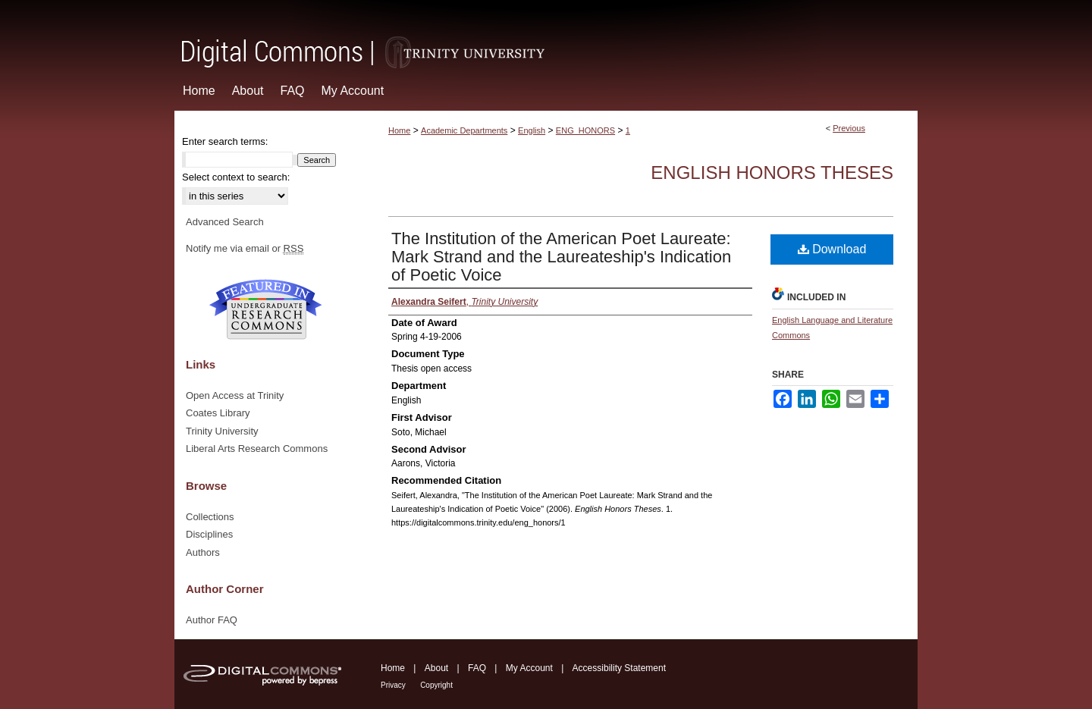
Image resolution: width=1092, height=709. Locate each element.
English (531, 130)
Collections (210, 516)
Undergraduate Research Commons (265, 309)
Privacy (393, 685)
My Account (529, 668)
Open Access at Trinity (235, 395)
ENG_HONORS (585, 130)
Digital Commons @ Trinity (546, 35)
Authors (203, 552)
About (436, 668)
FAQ (477, 668)
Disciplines (209, 534)
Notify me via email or (244, 249)
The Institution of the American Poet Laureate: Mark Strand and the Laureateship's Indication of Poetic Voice (561, 256)
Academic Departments (464, 130)
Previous (849, 128)
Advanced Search (225, 221)
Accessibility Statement (619, 668)
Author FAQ (211, 620)
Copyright (436, 685)
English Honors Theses (772, 172)
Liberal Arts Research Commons (257, 448)
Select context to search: (236, 177)
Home (399, 130)
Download (832, 249)
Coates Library (218, 413)
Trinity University (222, 431)
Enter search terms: (225, 141)
